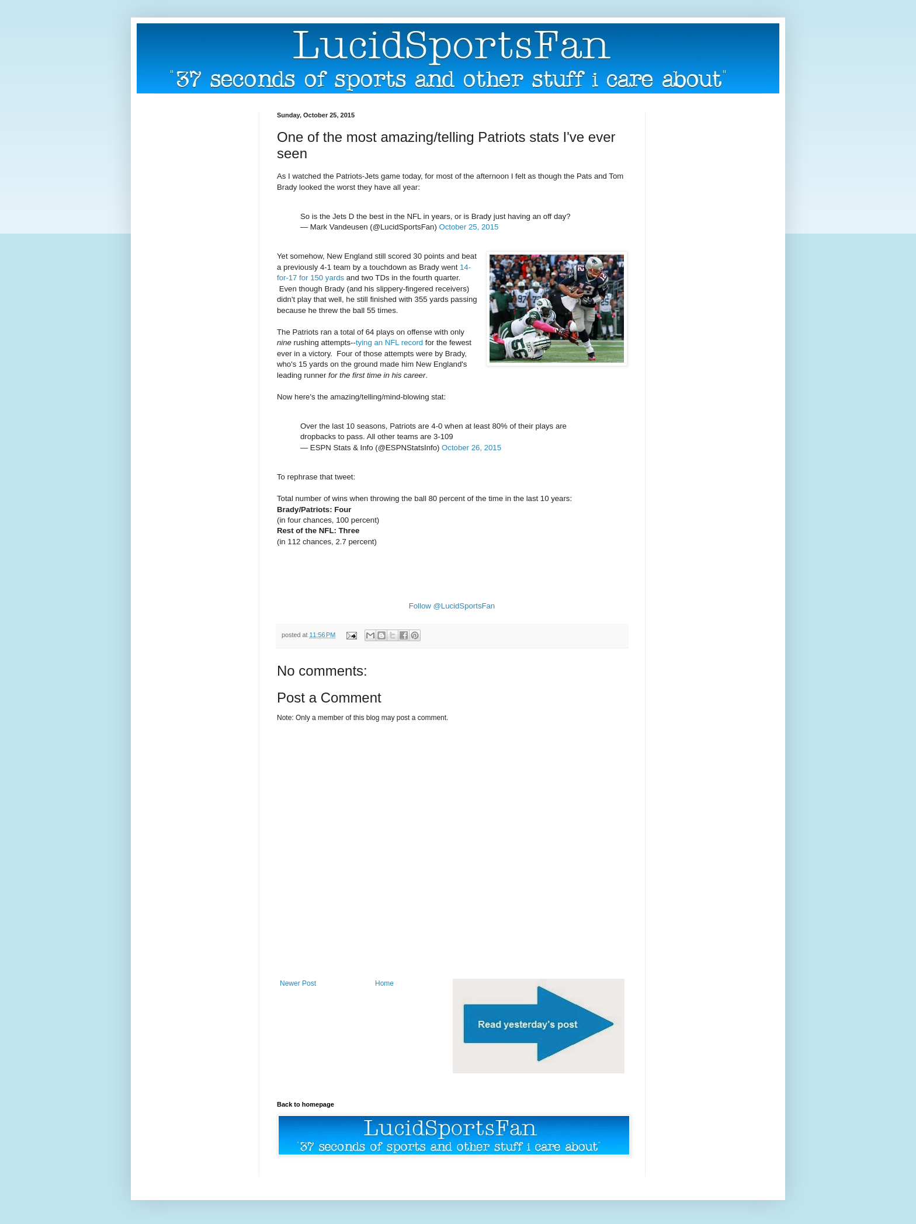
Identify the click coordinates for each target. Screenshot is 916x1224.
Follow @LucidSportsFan (452, 605)
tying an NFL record (389, 342)
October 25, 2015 (468, 226)
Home (384, 983)
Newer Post (298, 983)
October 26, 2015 (471, 447)
